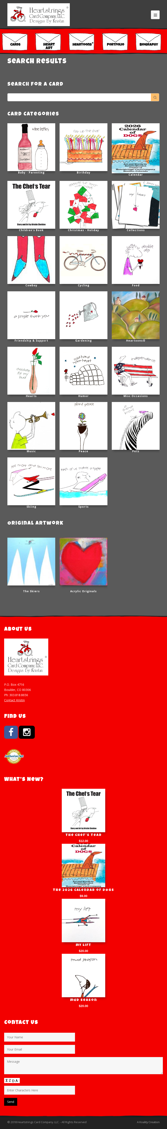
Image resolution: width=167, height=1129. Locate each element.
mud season (83, 1000)
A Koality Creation (148, 1122)
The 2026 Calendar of (83, 890)
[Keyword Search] (79, 97)
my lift (83, 945)
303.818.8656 (18, 695)
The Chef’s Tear (83, 835)
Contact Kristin (14, 700)
